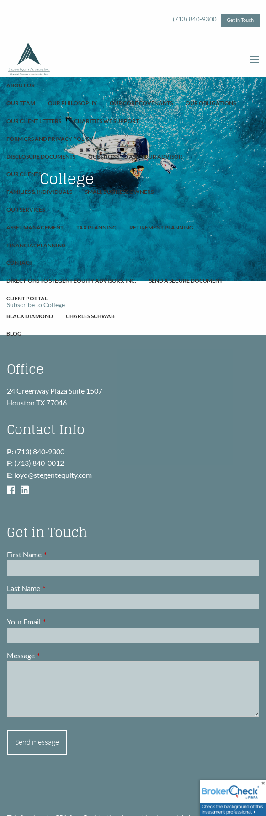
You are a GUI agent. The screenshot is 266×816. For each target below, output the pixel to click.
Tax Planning (96, 227)
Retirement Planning (161, 227)
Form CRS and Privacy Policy (49, 138)
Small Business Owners (119, 191)
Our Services (25, 209)
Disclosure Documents (40, 156)
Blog (13, 333)
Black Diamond (29, 316)
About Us (20, 85)
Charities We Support (106, 120)
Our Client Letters (33, 120)
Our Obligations (211, 103)
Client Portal (27, 298)
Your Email (56, 621)
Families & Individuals (39, 191)
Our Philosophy (72, 103)
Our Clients (23, 174)
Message (54, 655)
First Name (57, 554)
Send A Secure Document (186, 280)
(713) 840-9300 (195, 19)
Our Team (20, 103)
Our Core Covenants (141, 103)
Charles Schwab (90, 316)
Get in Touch (240, 20)
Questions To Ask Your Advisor (135, 156)
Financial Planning (36, 245)
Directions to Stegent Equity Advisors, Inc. (71, 280)
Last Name (56, 588)
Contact (19, 262)
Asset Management (35, 227)
